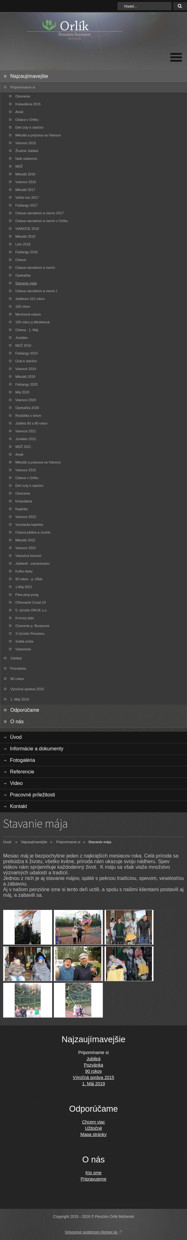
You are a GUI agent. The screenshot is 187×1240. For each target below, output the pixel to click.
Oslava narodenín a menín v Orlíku (41, 221)
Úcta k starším (26, 361)
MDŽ (19, 166)
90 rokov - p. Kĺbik (29, 579)
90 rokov (17, 679)
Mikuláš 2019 (25, 376)
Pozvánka (18, 668)
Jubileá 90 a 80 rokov (31, 423)
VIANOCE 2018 (27, 228)
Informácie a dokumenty (36, 748)
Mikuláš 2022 (25, 540)
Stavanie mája (26, 283)
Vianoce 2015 (25, 143)
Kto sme (93, 1172)
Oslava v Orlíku (26, 119)
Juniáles (21, 338)
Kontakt (18, 806)
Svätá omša (24, 641)
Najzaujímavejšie (29, 76)
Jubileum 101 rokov (30, 299)
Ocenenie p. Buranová (32, 626)
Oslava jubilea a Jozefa (32, 532)
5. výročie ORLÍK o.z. (31, 610)
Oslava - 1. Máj (26, 330)
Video (16, 783)
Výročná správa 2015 (27, 689)
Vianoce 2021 (25, 431)
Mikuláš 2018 (25, 236)
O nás (17, 721)
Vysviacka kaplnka (29, 524)
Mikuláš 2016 (25, 174)
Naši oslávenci (26, 158)
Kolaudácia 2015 (28, 104)
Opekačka (23, 275)
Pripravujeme (93, 1178)
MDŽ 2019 (23, 345)
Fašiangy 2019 (26, 353)
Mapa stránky (93, 1134)
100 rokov (22, 306)
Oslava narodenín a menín (35, 267)
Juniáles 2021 (25, 439)
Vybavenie (23, 649)
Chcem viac (93, 1121)
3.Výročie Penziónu (29, 633)
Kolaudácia (23, 501)
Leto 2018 (22, 244)
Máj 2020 (22, 392)
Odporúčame (24, 710)
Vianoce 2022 (25, 548)
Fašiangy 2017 (26, 205)
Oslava (20, 260)
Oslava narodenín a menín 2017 (39, 213)
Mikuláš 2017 (25, 190)
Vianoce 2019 (25, 369)
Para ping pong (26, 594)
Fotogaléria (22, 760)
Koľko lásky (24, 571)
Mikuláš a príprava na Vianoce (38, 135)
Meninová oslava (28, 314)
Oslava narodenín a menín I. (36, 291)
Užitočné (93, 1128)
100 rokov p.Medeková (32, 322)
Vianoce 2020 (25, 400)
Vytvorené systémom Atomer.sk (93, 1231)
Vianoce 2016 (25, 182)
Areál (19, 112)
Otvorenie (22, 96)
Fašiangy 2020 (26, 384)
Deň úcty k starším (29, 127)
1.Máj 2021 (23, 587)
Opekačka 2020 (27, 408)
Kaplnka (21, 509)
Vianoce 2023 (25, 517)
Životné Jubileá (26, 151)
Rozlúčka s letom (28, 415)
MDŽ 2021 (23, 447)
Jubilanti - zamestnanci (32, 563)
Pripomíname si (22, 87)
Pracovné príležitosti (32, 794)
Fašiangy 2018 (26, 252)
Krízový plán (24, 618)
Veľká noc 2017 (27, 197)
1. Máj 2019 (19, 699)
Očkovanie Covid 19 (30, 602)
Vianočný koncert (28, 556)
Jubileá (16, 658)
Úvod (16, 737)
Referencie (22, 771)
